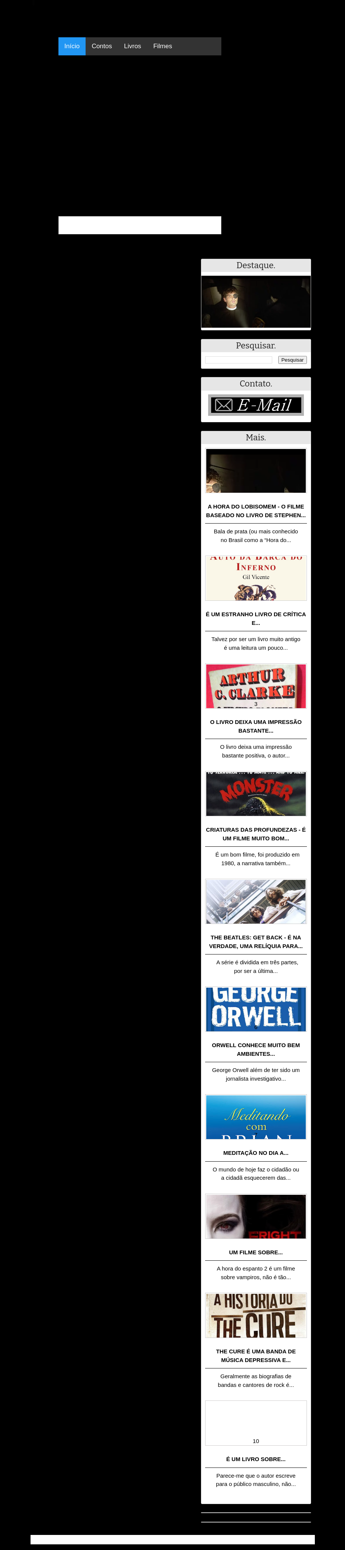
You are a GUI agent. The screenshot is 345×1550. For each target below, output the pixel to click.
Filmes (162, 46)
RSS (305, 1539)
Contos (102, 46)
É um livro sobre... (256, 1459)
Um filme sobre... (256, 1252)
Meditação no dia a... (255, 1153)
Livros (132, 46)
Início (72, 46)
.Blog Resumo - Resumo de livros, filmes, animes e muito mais (118, 1539)
